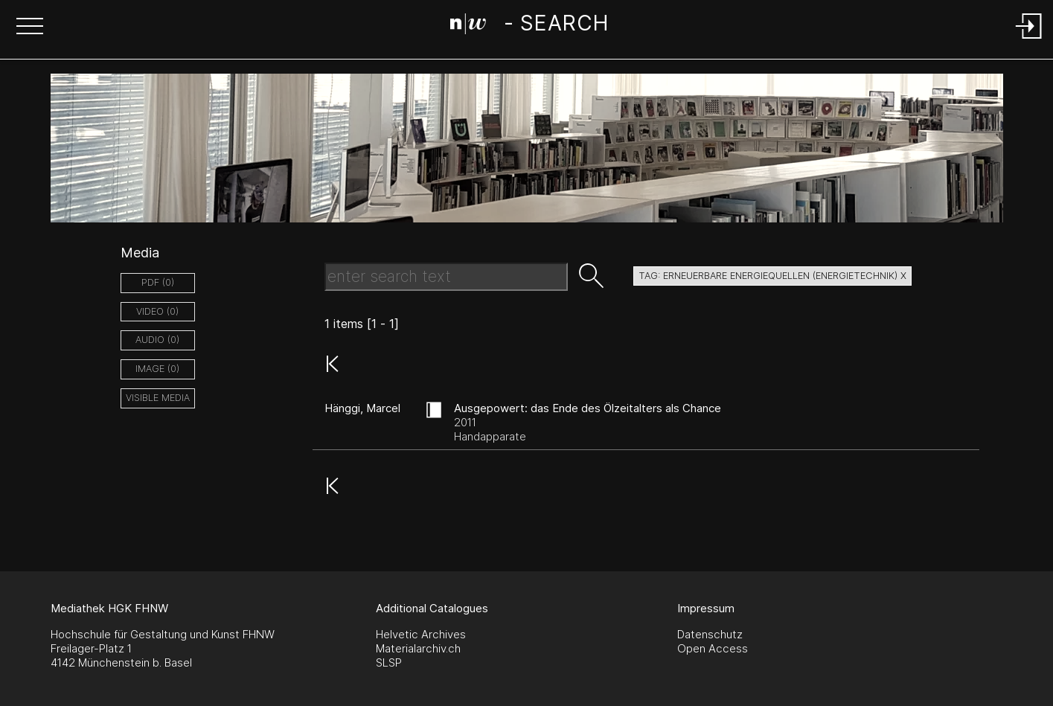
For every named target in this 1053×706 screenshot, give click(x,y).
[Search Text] (446, 277)
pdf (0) (157, 282)
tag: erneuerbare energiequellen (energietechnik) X (772, 275)
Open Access (712, 648)
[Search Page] (529, 26)
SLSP (389, 662)
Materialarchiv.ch (418, 648)
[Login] (1029, 40)
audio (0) (157, 339)
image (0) (157, 368)
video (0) (157, 311)
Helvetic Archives (421, 634)
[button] (30, 27)
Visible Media (158, 397)
